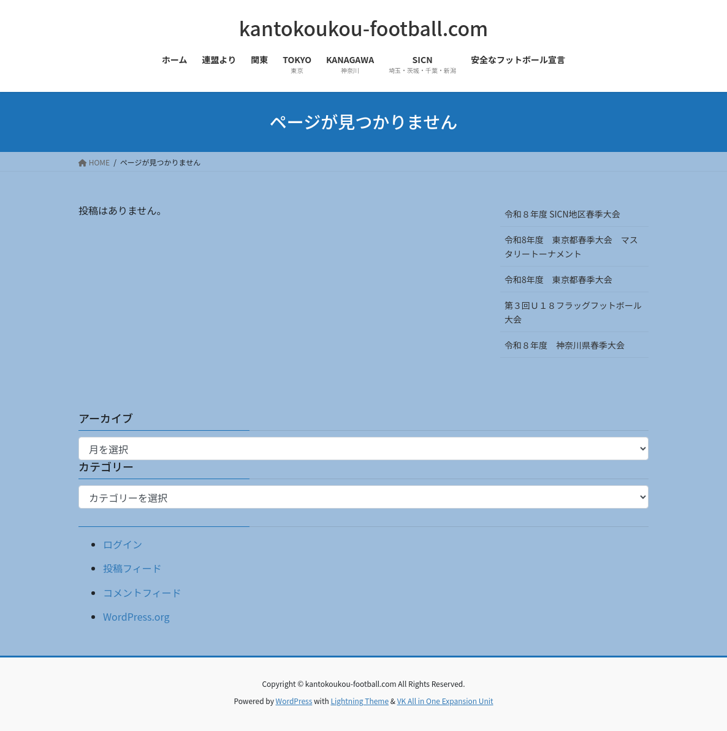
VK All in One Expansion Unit (445, 700)
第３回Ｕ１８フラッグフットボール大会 (573, 312)
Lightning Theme (359, 700)
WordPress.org (136, 616)
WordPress (294, 700)
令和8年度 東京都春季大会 (558, 279)
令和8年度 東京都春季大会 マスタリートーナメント (571, 246)
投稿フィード (132, 568)
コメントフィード (142, 592)
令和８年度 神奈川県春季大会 (564, 345)
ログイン (122, 544)
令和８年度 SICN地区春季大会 (562, 214)
